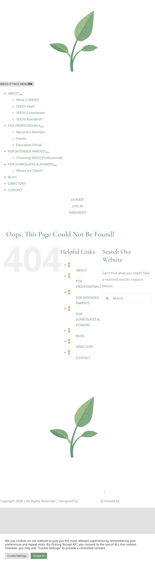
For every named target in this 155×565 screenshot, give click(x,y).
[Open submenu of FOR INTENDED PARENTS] (47, 152)
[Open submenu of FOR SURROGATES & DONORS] (55, 165)
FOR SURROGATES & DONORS (88, 319)
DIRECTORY (84, 346)
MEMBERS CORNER (120, 491)
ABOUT (81, 270)
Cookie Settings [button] (16, 556)
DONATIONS (29, 491)
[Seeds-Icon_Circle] (77, 389)
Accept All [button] (39, 556)
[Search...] (127, 298)
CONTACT (83, 358)
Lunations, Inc (89, 501)
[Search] (107, 298)
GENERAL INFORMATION (83, 491)
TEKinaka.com (131, 501)
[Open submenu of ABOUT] (20, 94)
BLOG (80, 336)
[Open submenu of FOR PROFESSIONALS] (42, 126)
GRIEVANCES (51, 491)
